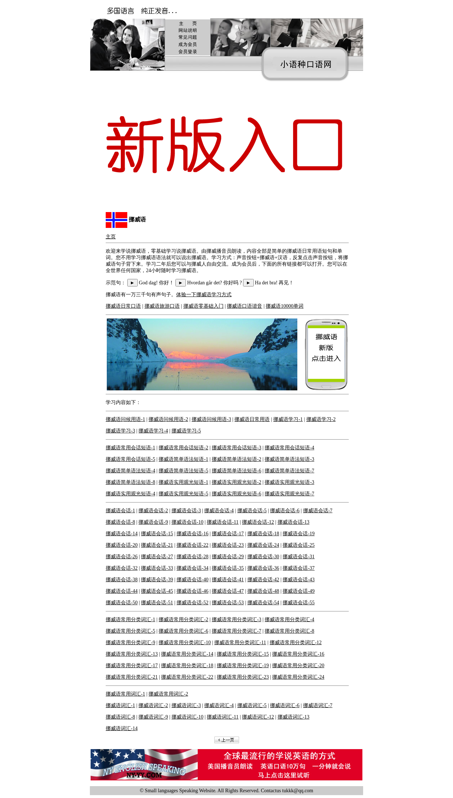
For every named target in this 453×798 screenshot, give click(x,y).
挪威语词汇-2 (153, 705)
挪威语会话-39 (157, 579)
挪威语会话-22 (193, 545)
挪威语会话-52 (193, 602)
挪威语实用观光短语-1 (183, 482)
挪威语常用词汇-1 (125, 694)
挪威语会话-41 (228, 579)
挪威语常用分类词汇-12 (296, 642)
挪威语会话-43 (299, 579)
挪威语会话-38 (122, 579)
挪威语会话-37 (299, 568)
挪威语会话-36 (263, 568)
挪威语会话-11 (222, 522)
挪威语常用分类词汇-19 (243, 665)
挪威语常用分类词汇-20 (298, 665)
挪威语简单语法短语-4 (130, 470)
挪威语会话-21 (157, 545)
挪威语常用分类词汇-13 (132, 654)
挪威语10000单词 (284, 306)
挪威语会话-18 (263, 533)
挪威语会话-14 (122, 533)
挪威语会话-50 (122, 602)
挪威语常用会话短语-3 (236, 447)
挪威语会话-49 (299, 591)
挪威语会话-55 (299, 602)
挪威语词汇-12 (258, 717)
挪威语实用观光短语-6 (236, 493)
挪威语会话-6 (284, 510)
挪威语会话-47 (228, 591)
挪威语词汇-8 (120, 717)
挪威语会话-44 (122, 591)
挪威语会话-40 (193, 579)
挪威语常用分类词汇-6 (183, 631)
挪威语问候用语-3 (211, 419)
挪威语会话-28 (193, 556)
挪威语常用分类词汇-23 (243, 677)
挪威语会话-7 (318, 510)
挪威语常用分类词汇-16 (298, 654)
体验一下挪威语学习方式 (204, 294)
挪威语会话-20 (122, 545)
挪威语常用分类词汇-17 (132, 665)
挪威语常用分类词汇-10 (185, 642)
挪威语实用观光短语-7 (289, 493)
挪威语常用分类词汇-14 (187, 654)
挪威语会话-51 (157, 602)
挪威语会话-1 (120, 510)
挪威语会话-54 (263, 602)
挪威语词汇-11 (222, 717)
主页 (111, 236)
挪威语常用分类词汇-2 (183, 619)
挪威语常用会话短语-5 (130, 459)
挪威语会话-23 (228, 545)
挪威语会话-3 (186, 510)
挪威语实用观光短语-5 (183, 493)
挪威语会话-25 (299, 545)
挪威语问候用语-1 (125, 419)
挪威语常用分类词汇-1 (130, 619)
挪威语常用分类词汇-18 (187, 665)
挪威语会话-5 (252, 510)
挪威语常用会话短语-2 (183, 447)
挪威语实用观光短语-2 (236, 482)
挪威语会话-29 (228, 556)
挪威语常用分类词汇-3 (236, 619)
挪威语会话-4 (219, 510)
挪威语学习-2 (321, 419)
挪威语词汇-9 (153, 717)
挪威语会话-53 (228, 602)
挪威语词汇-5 (252, 705)
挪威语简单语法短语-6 (236, 470)
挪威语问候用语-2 (168, 419)
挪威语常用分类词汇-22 (187, 677)
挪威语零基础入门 (203, 306)
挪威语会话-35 (228, 568)
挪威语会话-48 (263, 591)
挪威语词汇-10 (187, 717)
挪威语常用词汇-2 (168, 694)
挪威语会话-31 (299, 556)
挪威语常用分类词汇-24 (298, 677)
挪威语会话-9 (153, 522)
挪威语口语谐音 (244, 306)
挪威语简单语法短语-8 (130, 482)
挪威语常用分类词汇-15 (243, 654)
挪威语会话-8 (120, 522)
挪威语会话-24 (263, 545)
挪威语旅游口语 (162, 306)
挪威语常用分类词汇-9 (130, 642)
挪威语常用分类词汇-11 (240, 642)
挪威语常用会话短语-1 (130, 447)
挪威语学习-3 (120, 431)
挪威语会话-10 (187, 522)
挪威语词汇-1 (120, 705)
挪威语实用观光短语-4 (130, 493)
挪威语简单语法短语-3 (289, 459)
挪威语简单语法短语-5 (183, 470)
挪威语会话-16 (193, 533)
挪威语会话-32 (122, 568)
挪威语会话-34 (193, 568)
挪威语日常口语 (123, 306)
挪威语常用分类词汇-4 (289, 619)
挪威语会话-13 (294, 522)
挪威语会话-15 (157, 533)
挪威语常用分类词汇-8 (289, 631)
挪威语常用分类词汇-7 (236, 631)
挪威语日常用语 (252, 419)
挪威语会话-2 (153, 510)
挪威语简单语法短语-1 (183, 459)
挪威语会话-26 (122, 556)
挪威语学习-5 (186, 431)
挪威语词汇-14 (122, 728)
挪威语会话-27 (157, 556)
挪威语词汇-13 (294, 717)
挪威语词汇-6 (284, 705)
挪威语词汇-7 (318, 705)
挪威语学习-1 (288, 419)
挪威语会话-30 (263, 556)
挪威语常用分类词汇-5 (130, 631)
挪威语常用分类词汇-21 (132, 677)
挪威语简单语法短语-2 (236, 459)
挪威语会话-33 (157, 568)
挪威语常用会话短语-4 (289, 447)
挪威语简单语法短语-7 (289, 470)
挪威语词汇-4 (219, 705)
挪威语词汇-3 (186, 705)
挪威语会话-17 (228, 533)
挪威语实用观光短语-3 (289, 482)
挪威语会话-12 (258, 522)
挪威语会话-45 (157, 591)
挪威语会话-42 (263, 579)
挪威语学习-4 (153, 431)
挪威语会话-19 (299, 533)
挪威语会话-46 (193, 591)
